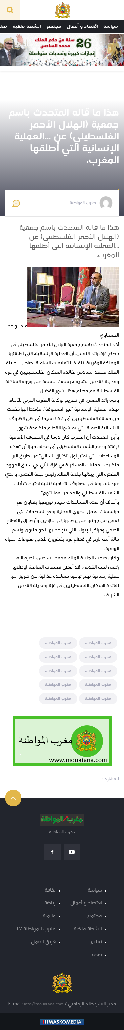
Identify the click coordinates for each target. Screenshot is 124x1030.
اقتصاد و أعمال (82, 26)
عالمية (49, 916)
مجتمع (54, 26)
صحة (97, 955)
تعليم (96, 942)
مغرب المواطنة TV (36, 929)
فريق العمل (43, 942)
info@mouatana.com (43, 1004)
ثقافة (50, 890)
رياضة (50, 903)
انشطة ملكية (27, 26)
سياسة (110, 26)
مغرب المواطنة (98, 643)
